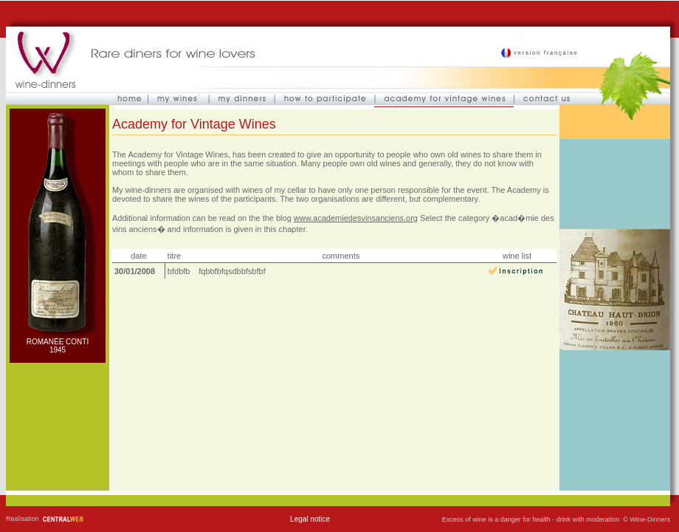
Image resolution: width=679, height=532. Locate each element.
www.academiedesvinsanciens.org (356, 218)
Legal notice (310, 519)
